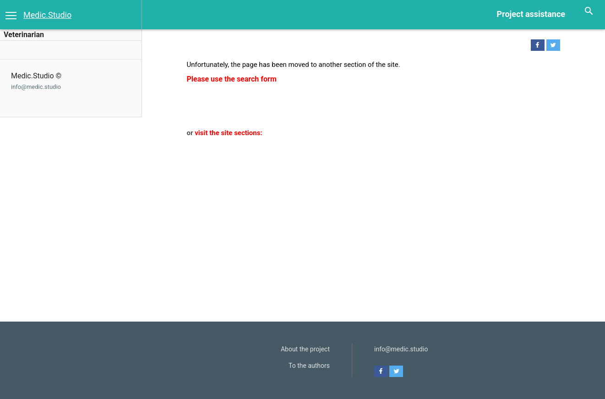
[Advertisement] (368, 207)
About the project (305, 349)
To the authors (309, 365)
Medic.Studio (47, 15)
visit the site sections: (228, 133)
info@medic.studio (36, 86)
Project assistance (531, 14)
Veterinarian (24, 34)
